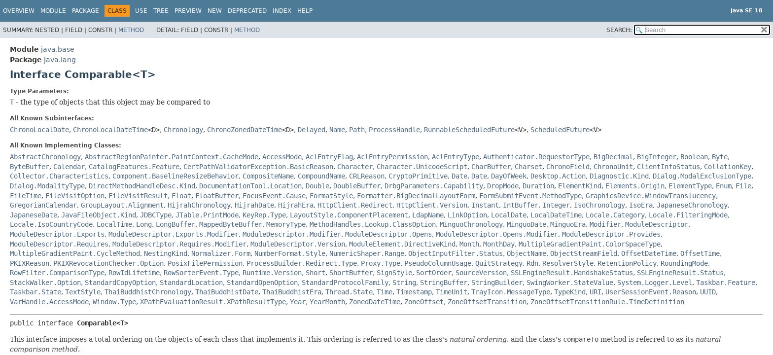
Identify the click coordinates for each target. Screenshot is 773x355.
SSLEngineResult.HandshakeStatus (572, 273)
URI (595, 292)
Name (337, 130)
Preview (188, 10)
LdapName (428, 215)
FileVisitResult (138, 196)
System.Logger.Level (654, 282)
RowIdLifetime (134, 273)
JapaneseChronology (692, 205)
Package (85, 10)
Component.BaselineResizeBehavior (175, 176)
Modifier (605, 224)
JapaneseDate (33, 215)
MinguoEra (568, 224)
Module (53, 10)
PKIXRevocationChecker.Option (108, 263)
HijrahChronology (199, 205)
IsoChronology (599, 205)
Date (459, 176)
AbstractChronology (45, 157)
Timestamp (414, 292)
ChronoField (568, 167)
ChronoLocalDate (39, 130)
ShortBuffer (351, 273)
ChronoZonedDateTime (244, 130)
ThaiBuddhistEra (291, 292)
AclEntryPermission (392, 157)
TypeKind (570, 292)
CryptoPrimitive (418, 176)
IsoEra (641, 205)
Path (357, 130)
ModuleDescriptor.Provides (611, 234)
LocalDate (509, 215)
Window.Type (114, 302)
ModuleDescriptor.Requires (59, 244)
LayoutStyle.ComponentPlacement (349, 215)
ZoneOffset (424, 302)
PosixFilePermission (205, 263)
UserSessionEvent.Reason (650, 292)
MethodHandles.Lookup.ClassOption (373, 224)
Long (144, 224)
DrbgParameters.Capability (434, 186)
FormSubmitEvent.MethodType (530, 196)
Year (298, 302)
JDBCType (156, 215)
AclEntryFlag (329, 157)
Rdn (532, 263)
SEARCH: (619, 30)
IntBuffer (520, 205)
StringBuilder (497, 282)
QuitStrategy (499, 263)
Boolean (694, 157)
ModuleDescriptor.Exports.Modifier (173, 234)
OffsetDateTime (648, 253)
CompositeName (268, 176)
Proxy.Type (380, 263)
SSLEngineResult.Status (680, 273)
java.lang (60, 60)
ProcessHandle (394, 130)
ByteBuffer (29, 167)
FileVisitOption (75, 196)
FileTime (25, 196)
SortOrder (434, 273)
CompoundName (321, 176)
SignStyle (394, 273)
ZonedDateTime (374, 302)
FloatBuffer (217, 196)
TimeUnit (451, 292)
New (215, 10)
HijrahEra (296, 205)
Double (317, 186)
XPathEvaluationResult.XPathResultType (213, 302)
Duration (538, 186)
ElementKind (579, 186)
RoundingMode (684, 263)
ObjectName (526, 253)
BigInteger (656, 157)
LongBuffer (175, 224)
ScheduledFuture (560, 130)
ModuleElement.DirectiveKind (402, 244)
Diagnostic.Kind (619, 176)
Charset (528, 167)
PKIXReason (29, 263)
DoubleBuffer (357, 186)
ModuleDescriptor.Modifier (292, 234)
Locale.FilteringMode (688, 215)
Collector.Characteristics (59, 176)
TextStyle (83, 292)
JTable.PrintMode (207, 215)
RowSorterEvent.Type (201, 273)
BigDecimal (613, 157)
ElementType (690, 186)
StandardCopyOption (120, 282)
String (404, 282)
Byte (720, 157)
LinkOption (467, 215)
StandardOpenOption (262, 282)
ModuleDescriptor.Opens (388, 234)
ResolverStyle (568, 263)
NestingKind (165, 253)
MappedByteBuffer (230, 224)
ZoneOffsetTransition (487, 302)
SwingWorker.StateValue (570, 282)
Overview (19, 10)
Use (141, 10)
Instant (485, 205)
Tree (161, 10)
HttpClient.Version (431, 205)
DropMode (503, 186)
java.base (57, 49)
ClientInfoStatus (668, 167)
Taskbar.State (35, 292)
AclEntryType (455, 157)
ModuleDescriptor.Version (297, 244)
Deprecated (247, 10)
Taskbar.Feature (725, 282)
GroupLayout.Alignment (122, 205)
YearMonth (327, 302)
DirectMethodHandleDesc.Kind (142, 186)
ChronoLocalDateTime (110, 130)
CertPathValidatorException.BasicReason (258, 167)
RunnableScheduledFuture (469, 130)
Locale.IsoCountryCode (51, 224)
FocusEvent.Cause (274, 196)
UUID (708, 292)
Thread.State (349, 292)
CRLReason (367, 176)
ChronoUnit (613, 167)
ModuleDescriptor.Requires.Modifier (179, 244)
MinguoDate (526, 224)
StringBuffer (443, 282)
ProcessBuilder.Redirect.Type (301, 263)
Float (181, 196)
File (743, 186)
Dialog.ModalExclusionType (702, 176)
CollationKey (727, 167)
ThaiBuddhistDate (226, 292)
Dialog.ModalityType (47, 186)
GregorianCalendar (43, 205)
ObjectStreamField (583, 253)
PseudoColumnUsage (437, 263)
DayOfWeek (509, 176)
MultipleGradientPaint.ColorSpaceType (590, 244)
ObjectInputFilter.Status (455, 253)
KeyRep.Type (264, 215)
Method (131, 30)
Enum (724, 186)
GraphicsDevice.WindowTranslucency (651, 196)
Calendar (69, 167)
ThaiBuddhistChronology (148, 292)
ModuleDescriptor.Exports (57, 234)
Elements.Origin (635, 186)
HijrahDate (254, 205)
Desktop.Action (558, 176)
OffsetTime (700, 253)
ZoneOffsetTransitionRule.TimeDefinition (607, 302)
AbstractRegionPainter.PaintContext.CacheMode (171, 157)
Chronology (183, 130)
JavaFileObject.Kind (98, 215)
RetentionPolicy (627, 263)
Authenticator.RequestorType (536, 157)
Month (469, 244)
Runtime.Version (272, 273)
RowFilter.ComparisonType (57, 273)
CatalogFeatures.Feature (134, 167)
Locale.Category (615, 215)
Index (282, 10)
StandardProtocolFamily (345, 282)
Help (305, 10)
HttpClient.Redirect (354, 205)
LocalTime (114, 224)
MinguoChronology (471, 224)
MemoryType (286, 224)
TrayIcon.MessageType (510, 292)
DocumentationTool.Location (250, 186)
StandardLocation (191, 282)
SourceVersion (481, 273)
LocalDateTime (556, 215)
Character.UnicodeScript (422, 167)
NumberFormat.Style (289, 253)
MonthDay (499, 244)
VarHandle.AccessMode (49, 302)
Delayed (311, 130)
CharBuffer (491, 167)
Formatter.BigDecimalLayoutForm (416, 196)
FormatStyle (331, 196)
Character (355, 167)
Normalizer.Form (220, 253)
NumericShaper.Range (366, 253)
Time (384, 292)
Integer (556, 205)
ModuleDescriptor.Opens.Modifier (497, 234)
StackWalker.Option (45, 282)
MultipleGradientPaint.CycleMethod (75, 253)
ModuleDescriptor (656, 224)
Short (315, 273)
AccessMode (282, 157)
